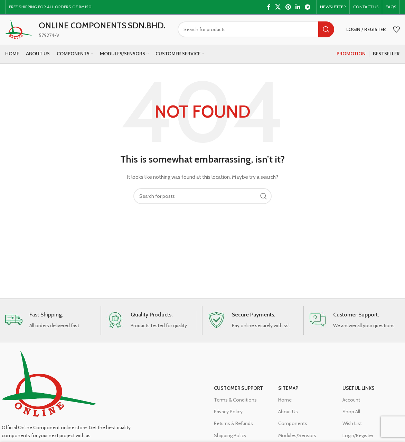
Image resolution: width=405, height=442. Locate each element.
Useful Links (358, 393)
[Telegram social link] (308, 7)
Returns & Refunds (233, 428)
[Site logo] (21, 32)
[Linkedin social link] (297, 7)
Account (351, 405)
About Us (288, 417)
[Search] (259, 33)
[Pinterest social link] (288, 7)
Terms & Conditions (235, 405)
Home (285, 405)
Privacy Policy (228, 417)
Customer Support (238, 393)
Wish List (352, 428)
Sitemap (288, 393)
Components (292, 428)
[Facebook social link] (269, 7)
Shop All (351, 417)
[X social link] (278, 7)
